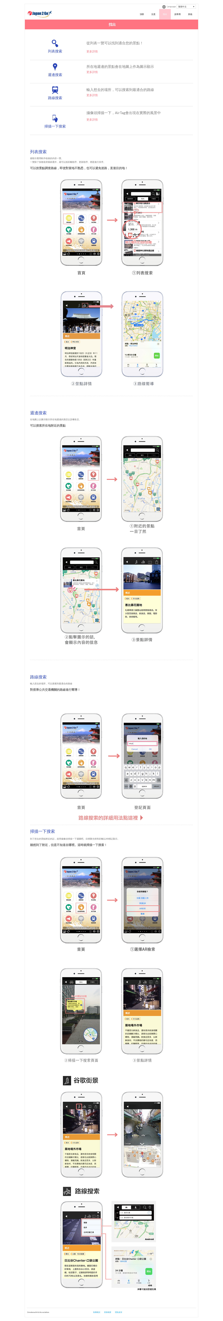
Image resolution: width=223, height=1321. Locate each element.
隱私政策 (118, 1312)
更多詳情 (92, 51)
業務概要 (107, 1312)
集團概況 (96, 1312)
